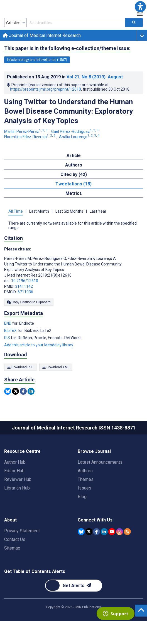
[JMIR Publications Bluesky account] (81, 531)
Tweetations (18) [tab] (73, 184)
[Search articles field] (75, 22)
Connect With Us (95, 520)
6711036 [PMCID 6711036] (25, 292)
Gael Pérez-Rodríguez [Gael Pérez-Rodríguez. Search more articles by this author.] (75, 131)
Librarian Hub (17, 488)
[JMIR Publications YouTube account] (111, 531)
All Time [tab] (15, 211)
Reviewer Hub (17, 479)
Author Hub (15, 462)
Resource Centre (22, 451)
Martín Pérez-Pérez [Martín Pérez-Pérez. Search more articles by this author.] (26, 131)
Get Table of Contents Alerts (34, 571)
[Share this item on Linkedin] (31, 391)
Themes (86, 479)
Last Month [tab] (39, 211)
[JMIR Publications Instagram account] (119, 531)
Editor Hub (14, 470)
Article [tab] (74, 155)
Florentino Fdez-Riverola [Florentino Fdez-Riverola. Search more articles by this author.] (30, 137)
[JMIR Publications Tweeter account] (88, 531)
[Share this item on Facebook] (23, 391)
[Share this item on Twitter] (15, 391)
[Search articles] (134, 22)
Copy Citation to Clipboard (28, 302)
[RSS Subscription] (127, 531)
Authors (85, 470)
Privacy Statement (22, 530)
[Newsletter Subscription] (73, 586)
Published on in (65, 77)
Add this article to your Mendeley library (38, 345)
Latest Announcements (100, 462)
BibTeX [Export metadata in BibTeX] (11, 330)
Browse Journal (94, 451)
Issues (84, 488)
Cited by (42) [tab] (73, 174)
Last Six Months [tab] (69, 211)
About (10, 520)
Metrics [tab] (73, 193)
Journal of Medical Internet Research (42, 35)
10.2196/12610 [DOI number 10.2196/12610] (24, 281)
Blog (82, 496)
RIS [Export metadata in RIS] (7, 338)
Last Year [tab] (98, 211)
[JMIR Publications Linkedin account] (104, 531)
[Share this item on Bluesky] (7, 391)
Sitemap (12, 548)
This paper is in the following (67, 48)
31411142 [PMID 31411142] (24, 286)
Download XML (55, 367)
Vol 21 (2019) (95, 77)
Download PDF (20, 367)
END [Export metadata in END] (8, 323)
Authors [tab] (73, 165)
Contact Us (14, 539)
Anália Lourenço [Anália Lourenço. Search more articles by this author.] (79, 137)
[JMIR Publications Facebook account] (96, 531)
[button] (140, 7)
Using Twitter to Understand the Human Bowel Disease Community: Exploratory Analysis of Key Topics (68, 111)
